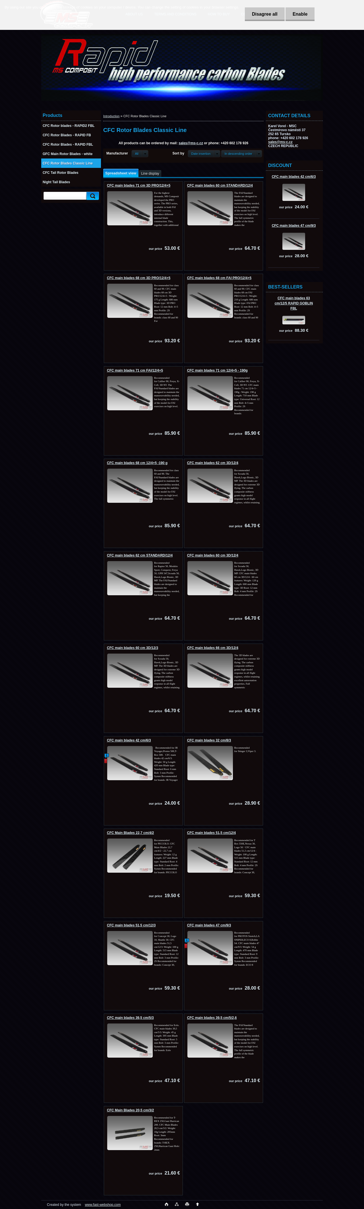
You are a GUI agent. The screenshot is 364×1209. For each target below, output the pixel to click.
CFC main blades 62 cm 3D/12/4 (212, 463)
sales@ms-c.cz (280, 142)
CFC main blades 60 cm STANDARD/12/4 (220, 186)
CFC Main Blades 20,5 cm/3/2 (130, 1110)
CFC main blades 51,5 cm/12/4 (211, 833)
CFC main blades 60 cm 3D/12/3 (132, 648)
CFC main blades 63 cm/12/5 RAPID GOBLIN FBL (294, 303)
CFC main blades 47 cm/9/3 (294, 226)
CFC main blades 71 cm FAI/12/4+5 (135, 370)
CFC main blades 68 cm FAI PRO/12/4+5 (219, 278)
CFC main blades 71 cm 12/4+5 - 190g (217, 370)
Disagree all (265, 14)
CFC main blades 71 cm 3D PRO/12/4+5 (138, 186)
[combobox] (204, 153)
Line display (150, 174)
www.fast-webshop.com (103, 1205)
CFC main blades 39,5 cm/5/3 (130, 1018)
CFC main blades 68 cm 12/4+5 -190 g (137, 463)
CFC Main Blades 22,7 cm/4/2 (130, 833)
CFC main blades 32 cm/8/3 (209, 740)
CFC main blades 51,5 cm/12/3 (131, 925)
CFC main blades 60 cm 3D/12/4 (212, 555)
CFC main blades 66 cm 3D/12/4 (212, 648)
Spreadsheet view (120, 173)
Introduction (111, 116)
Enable (300, 14)
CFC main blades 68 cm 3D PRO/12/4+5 (138, 278)
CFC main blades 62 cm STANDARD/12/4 (140, 555)
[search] (92, 196)
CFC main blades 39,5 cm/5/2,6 (212, 1018)
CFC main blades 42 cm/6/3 (294, 177)
